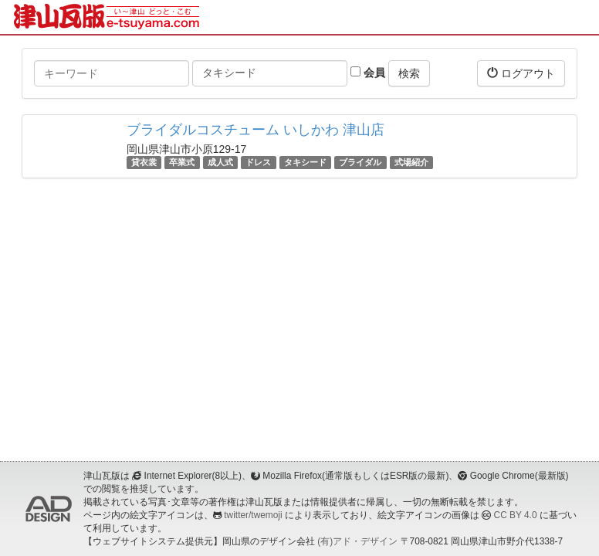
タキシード (305, 162)
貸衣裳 (144, 162)
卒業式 (182, 162)
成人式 (220, 162)
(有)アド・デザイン (357, 541)
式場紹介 (411, 162)
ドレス (258, 162)
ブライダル (360, 162)
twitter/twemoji (253, 515)
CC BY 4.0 (515, 515)
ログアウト (521, 73)
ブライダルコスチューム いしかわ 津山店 (255, 129)
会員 (367, 72)
